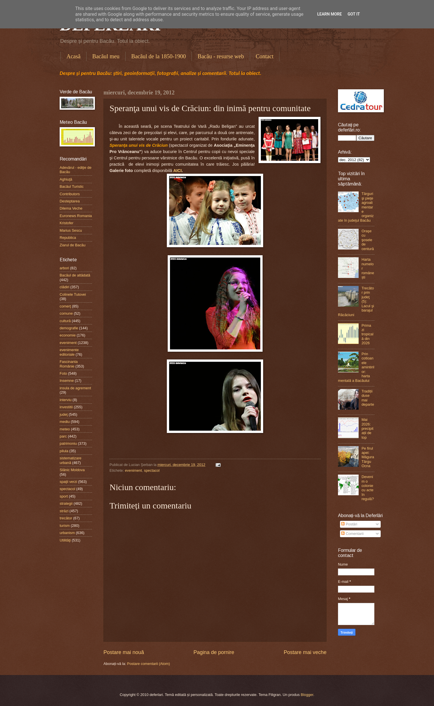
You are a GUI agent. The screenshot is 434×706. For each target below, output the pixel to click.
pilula (64, 451)
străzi (64, 511)
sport (64, 496)
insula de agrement (75, 388)
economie (68, 335)
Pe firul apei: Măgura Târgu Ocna (367, 457)
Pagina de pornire (213, 652)
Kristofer (66, 223)
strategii (66, 503)
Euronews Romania (76, 216)
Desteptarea (70, 201)
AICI (177, 170)
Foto (63, 373)
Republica (68, 237)
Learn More (329, 14)
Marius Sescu (71, 230)
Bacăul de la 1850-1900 (158, 56)
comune (66, 313)
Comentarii (352, 533)
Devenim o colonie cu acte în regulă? (367, 488)
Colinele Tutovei (73, 294)
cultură (65, 321)
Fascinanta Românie (69, 363)
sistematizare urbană (70, 460)
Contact (264, 56)
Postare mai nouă (123, 652)
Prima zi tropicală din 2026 (367, 334)
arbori (64, 268)
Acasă (74, 56)
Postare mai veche (305, 652)
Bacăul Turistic (72, 186)
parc (63, 436)
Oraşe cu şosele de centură (367, 240)
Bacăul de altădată (75, 275)
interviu (66, 400)
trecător (66, 518)
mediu (65, 421)
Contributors (70, 194)
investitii (66, 407)
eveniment (133, 470)
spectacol (151, 470)
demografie (69, 328)
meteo (65, 429)
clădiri (64, 287)
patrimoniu (68, 443)
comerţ (65, 306)
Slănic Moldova (72, 470)
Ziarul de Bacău (72, 245)
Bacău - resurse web (221, 56)
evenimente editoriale (69, 352)
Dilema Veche (71, 208)
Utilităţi (65, 540)
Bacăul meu (106, 56)
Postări (349, 524)
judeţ (64, 414)
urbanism (67, 533)
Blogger (307, 695)
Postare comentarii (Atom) (148, 663)
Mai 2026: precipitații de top (367, 428)
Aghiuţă (66, 179)
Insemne (67, 380)
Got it (353, 14)
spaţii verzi (68, 481)
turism (65, 525)
